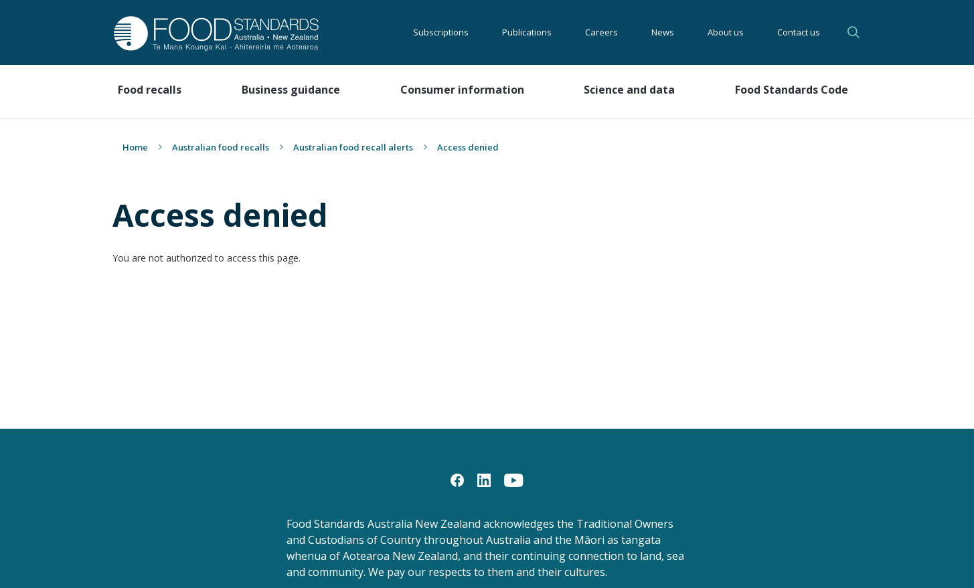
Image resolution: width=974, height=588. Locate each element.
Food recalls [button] (149, 89)
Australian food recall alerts (353, 147)
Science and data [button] (629, 89)
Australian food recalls (220, 147)
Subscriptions (441, 32)
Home (135, 147)
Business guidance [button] (291, 89)
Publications (527, 32)
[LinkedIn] (484, 480)
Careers (601, 32)
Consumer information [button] (462, 89)
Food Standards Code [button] (791, 89)
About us (726, 32)
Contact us (798, 32)
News (662, 32)
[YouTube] (513, 480)
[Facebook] (457, 480)
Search (853, 32)
